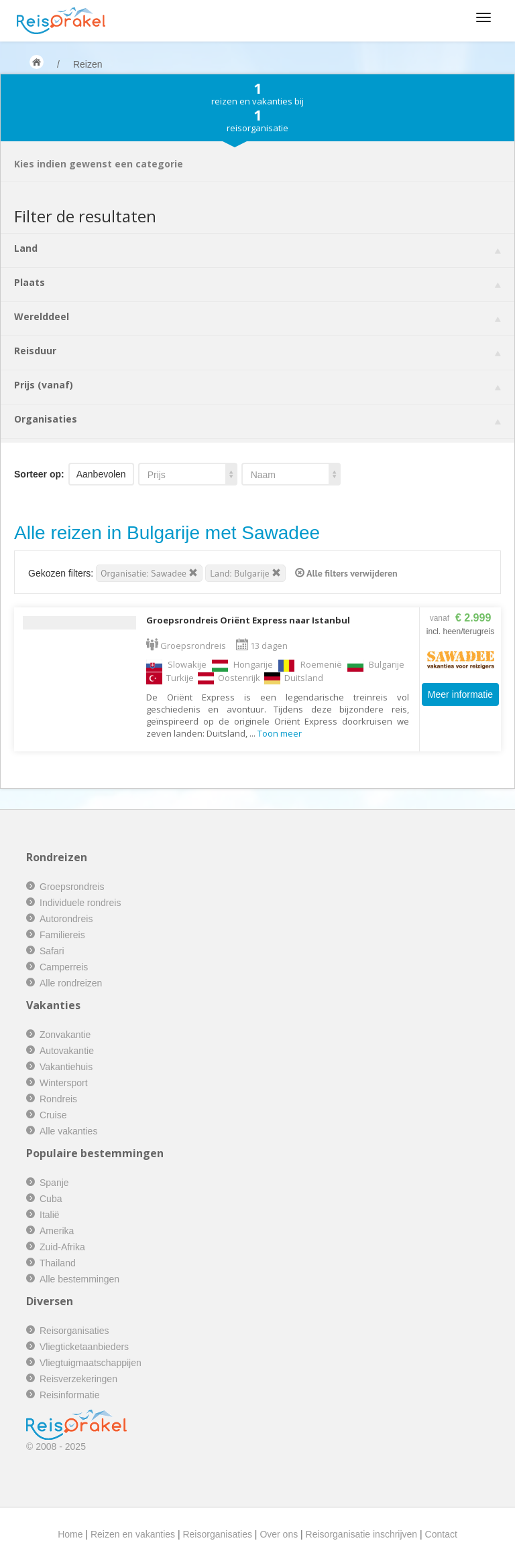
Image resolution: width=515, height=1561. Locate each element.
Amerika (57, 1230)
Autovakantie (67, 1050)
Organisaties (257, 419)
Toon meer (280, 733)
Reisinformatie (69, 1395)
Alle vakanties (68, 1131)
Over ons (279, 1534)
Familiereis (62, 935)
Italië (50, 1214)
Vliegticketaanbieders (84, 1346)
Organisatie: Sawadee (149, 573)
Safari (52, 951)
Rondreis (58, 1099)
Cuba (51, 1198)
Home (70, 1534)
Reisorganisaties (74, 1330)
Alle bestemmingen (79, 1279)
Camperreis (64, 967)
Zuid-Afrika (62, 1247)
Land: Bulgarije (245, 573)
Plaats (257, 282)
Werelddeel (257, 316)
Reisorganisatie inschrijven (362, 1534)
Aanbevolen (101, 474)
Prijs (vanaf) (257, 384)
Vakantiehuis (66, 1066)
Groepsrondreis (72, 886)
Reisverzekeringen (78, 1378)
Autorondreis (66, 918)
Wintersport (64, 1082)
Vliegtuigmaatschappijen (90, 1362)
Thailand (58, 1263)
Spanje (54, 1182)
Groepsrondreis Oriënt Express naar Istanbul (248, 620)
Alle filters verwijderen (346, 573)
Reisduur (257, 350)
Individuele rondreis (80, 902)
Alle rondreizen (71, 983)
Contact (441, 1534)
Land (257, 248)
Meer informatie (460, 694)
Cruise (53, 1115)
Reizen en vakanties (133, 1534)
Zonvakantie (65, 1034)
